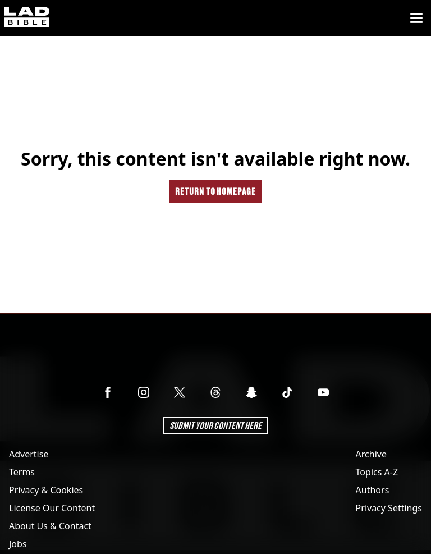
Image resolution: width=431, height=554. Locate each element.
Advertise (28, 454)
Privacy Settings (389, 508)
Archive (371, 454)
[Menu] (416, 18)
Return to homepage (215, 191)
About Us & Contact (50, 526)
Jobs (18, 544)
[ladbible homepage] (26, 18)
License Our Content (52, 508)
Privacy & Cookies (46, 490)
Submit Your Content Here (215, 425)
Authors (372, 490)
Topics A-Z (377, 472)
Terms (22, 472)
